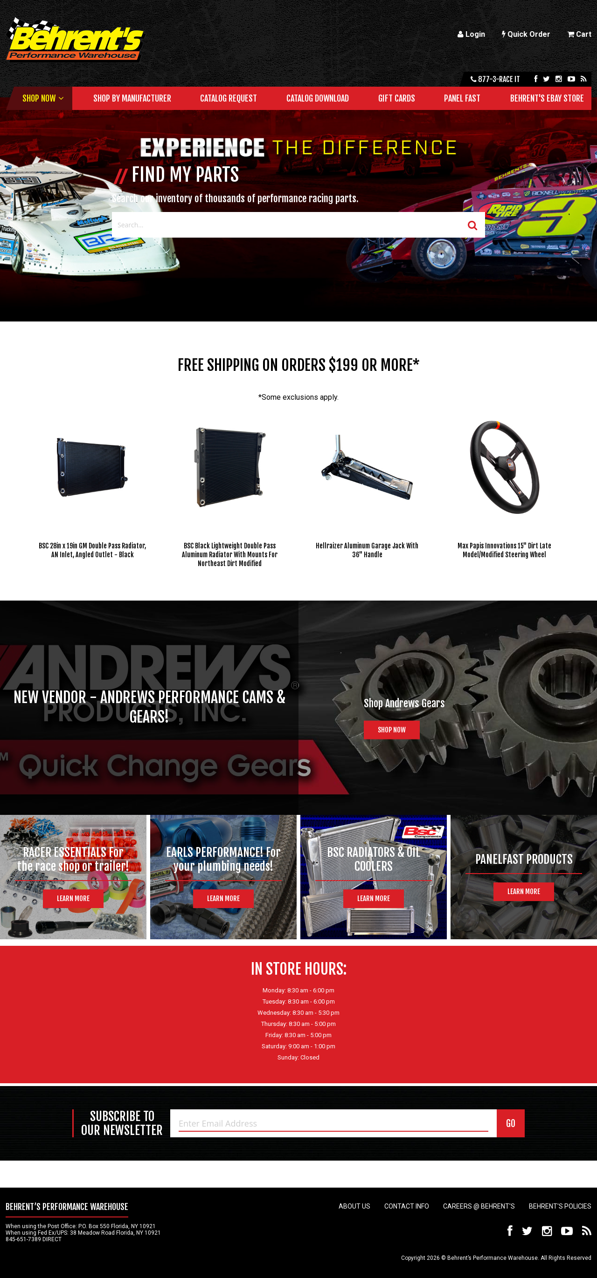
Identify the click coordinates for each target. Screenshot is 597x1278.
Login (471, 34)
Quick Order (526, 34)
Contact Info (406, 1206)
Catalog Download (317, 98)
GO (510, 1123)
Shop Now (39, 98)
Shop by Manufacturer (132, 98)
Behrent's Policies (560, 1206)
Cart (579, 34)
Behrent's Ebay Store (547, 98)
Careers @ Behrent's (479, 1206)
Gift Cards (396, 98)
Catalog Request (228, 98)
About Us (354, 1206)
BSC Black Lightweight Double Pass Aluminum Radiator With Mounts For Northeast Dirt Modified (230, 554)
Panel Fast (462, 98)
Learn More (73, 898)
